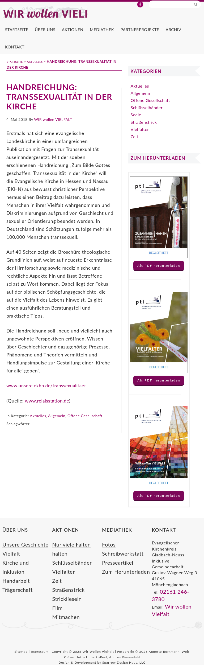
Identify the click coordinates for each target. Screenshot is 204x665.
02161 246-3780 (177, 600)
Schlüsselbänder (147, 117)
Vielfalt (9, 561)
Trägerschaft (14, 582)
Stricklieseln (64, 589)
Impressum (39, 646)
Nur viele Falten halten (74, 553)
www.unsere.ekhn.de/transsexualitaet (48, 396)
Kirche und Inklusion (22, 568)
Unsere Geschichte (21, 553)
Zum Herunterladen (121, 575)
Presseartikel (114, 568)
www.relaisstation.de (48, 410)
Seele (136, 124)
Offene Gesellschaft (84, 425)
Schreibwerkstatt (119, 561)
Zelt (134, 146)
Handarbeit (13, 575)
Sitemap (21, 646)
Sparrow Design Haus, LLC (124, 657)
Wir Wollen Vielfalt (66, 17)
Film (56, 597)
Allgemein (56, 425)
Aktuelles (38, 425)
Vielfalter (140, 139)
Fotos (107, 553)
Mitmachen (63, 604)
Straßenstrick (144, 132)
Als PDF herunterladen (158, 276)
